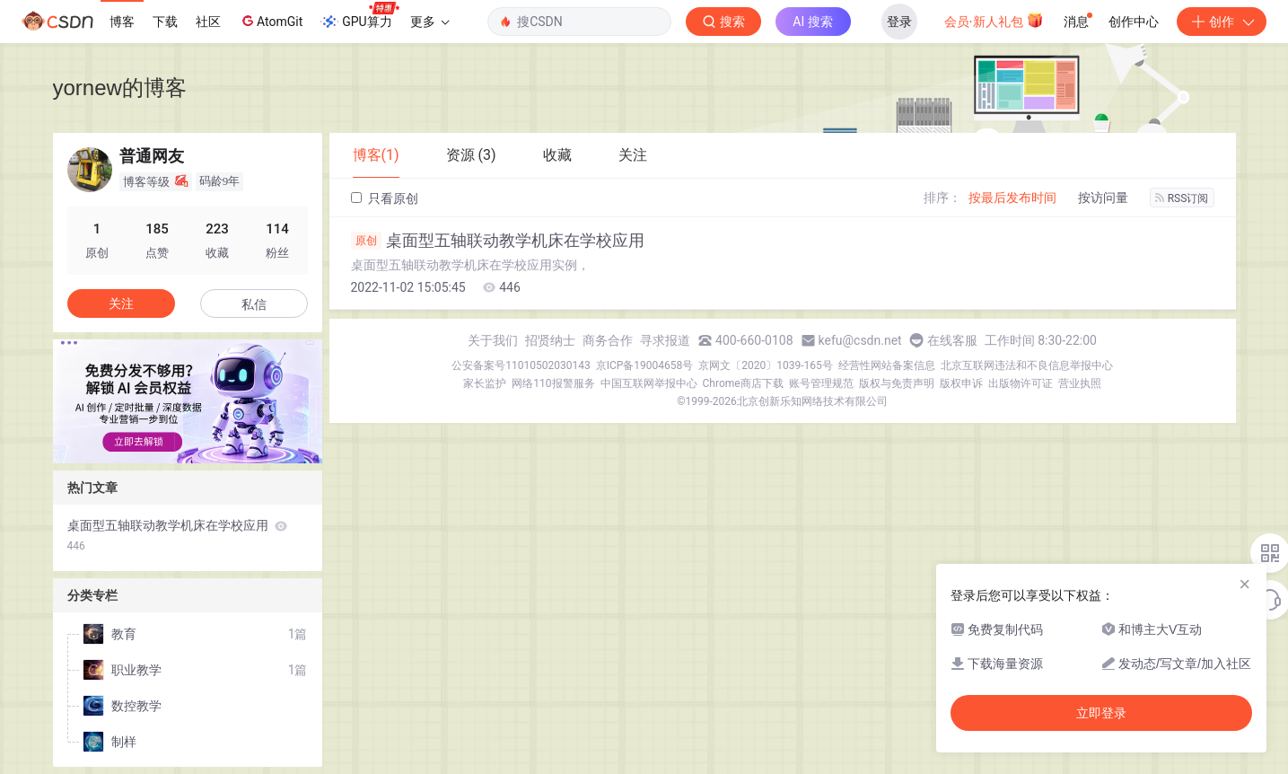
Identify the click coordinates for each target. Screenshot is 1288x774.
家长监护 (484, 383)
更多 (430, 21)
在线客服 (952, 340)
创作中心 (1133, 21)
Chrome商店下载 (743, 383)
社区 (208, 21)
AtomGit (270, 20)
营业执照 (1079, 383)
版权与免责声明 (896, 383)
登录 (899, 21)
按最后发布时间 (1012, 197)
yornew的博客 (120, 87)
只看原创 (384, 198)
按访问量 (1103, 197)
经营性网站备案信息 (886, 365)
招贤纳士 (550, 340)
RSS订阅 (1182, 198)
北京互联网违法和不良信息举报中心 (1027, 365)
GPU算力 (359, 16)
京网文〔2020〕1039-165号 (765, 365)
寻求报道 (665, 340)
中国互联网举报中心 (648, 383)
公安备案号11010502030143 (520, 365)
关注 (121, 303)
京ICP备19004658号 (645, 365)
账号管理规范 (821, 383)
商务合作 (608, 340)
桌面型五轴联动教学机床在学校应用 (497, 241)
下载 (165, 21)
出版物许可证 (1020, 383)
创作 (1221, 21)
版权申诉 (961, 383)
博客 (122, 21)
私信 (254, 304)
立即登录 (1101, 713)
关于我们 (493, 340)
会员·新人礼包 (994, 20)
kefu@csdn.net (860, 340)
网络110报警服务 (553, 383)
